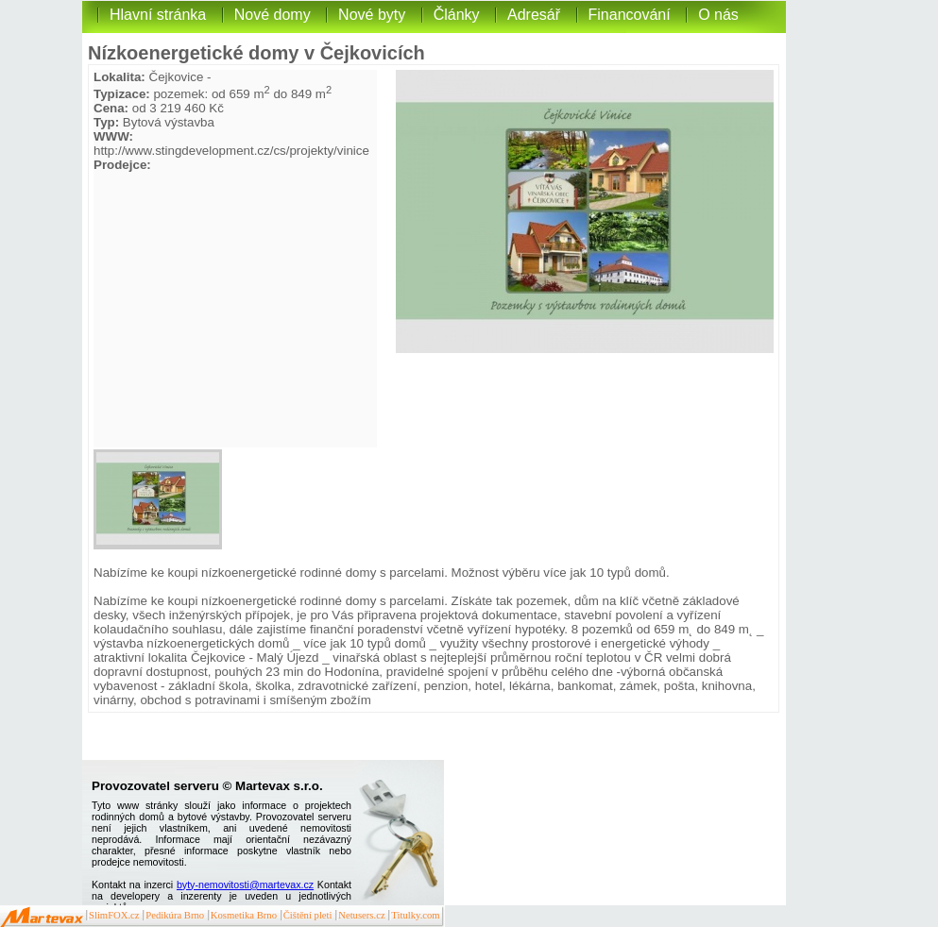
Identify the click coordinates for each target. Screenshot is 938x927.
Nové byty (371, 15)
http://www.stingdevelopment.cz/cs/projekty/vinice (231, 150)
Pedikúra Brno (174, 915)
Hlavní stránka (158, 15)
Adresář (533, 15)
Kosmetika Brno (244, 915)
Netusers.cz (361, 915)
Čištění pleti (308, 915)
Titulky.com (415, 915)
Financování (629, 15)
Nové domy (272, 15)
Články (457, 15)
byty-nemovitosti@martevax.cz (245, 884)
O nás (718, 15)
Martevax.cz (42, 917)
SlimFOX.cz (114, 915)
